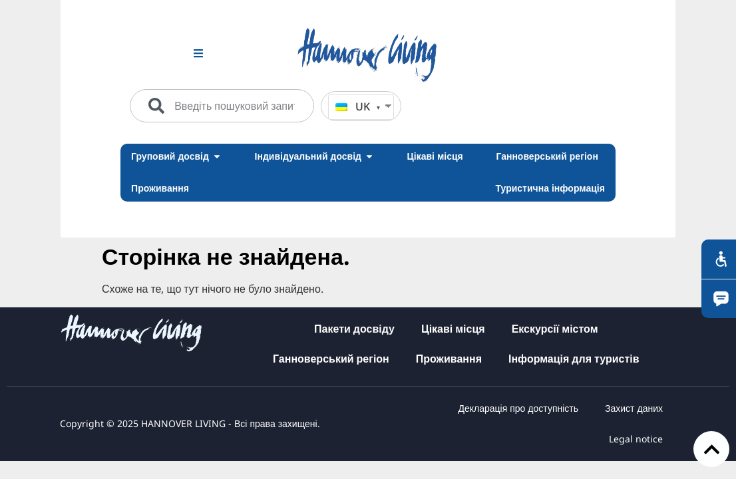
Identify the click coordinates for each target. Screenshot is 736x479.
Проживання (449, 358)
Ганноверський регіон (331, 358)
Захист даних (634, 408)
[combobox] (222, 105)
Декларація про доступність (518, 408)
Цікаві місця (453, 328)
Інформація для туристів (574, 358)
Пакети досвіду (354, 328)
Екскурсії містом (555, 328)
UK (352, 106)
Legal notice (636, 438)
